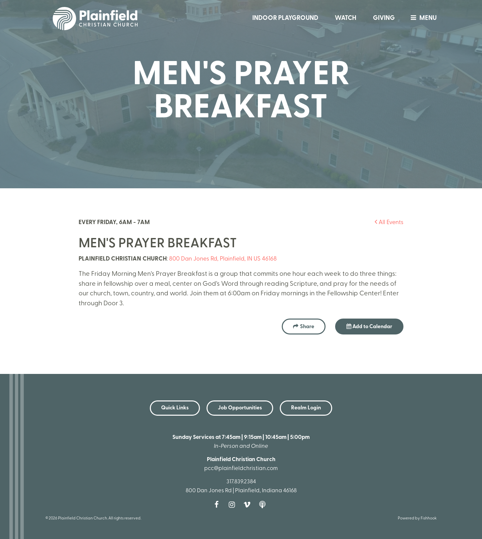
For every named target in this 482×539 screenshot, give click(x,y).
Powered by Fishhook (417, 518)
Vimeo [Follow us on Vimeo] (248, 504)
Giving (384, 18)
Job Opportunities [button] (240, 408)
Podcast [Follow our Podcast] (264, 504)
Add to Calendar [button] (369, 326)
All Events (389, 222)
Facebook (218, 504)
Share (307, 326)
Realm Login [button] (306, 408)
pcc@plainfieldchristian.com (241, 468)
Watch (345, 18)
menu (422, 18)
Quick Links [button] (175, 408)
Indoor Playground (285, 18)
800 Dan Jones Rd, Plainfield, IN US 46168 (223, 259)
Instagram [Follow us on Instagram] (233, 504)
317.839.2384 (241, 482)
